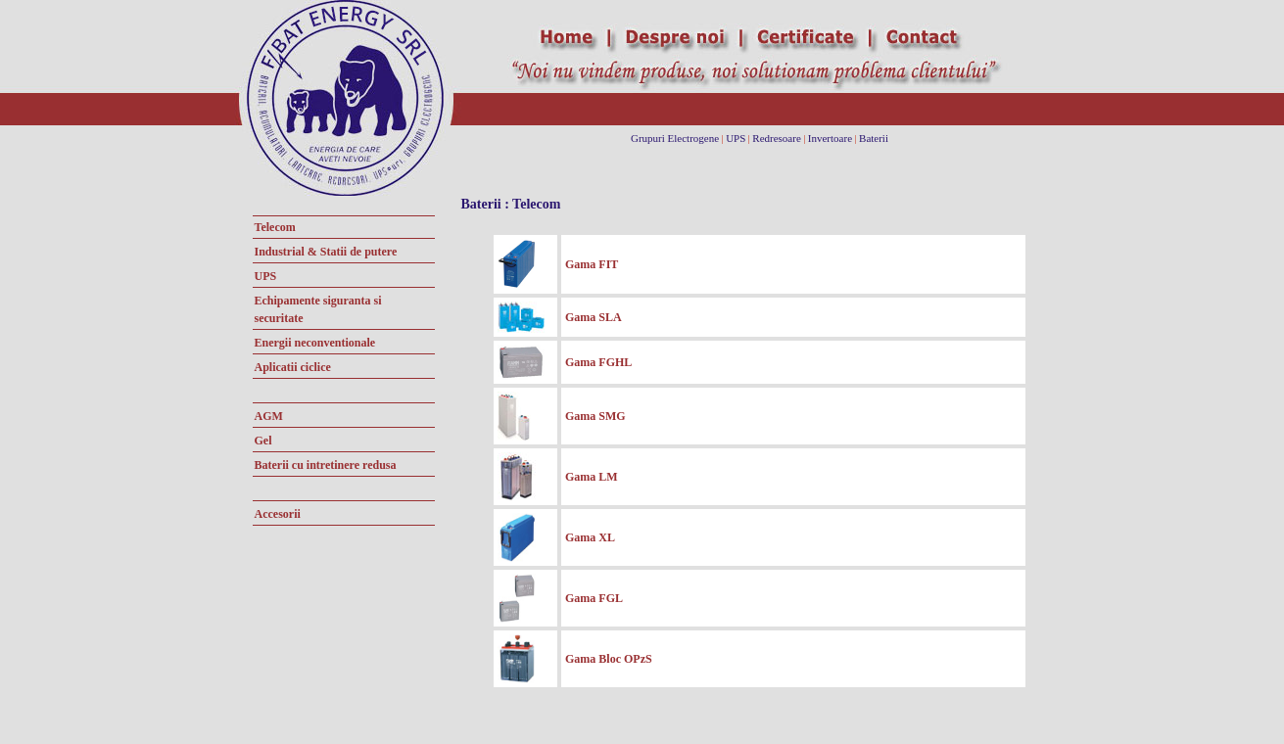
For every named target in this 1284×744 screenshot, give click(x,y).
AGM (269, 416)
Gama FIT (591, 264)
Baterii (873, 138)
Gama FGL (594, 598)
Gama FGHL (598, 362)
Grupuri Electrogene (675, 138)
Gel (263, 440)
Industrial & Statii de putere (326, 251)
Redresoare (776, 138)
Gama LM (591, 477)
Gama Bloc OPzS (608, 659)
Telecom (275, 227)
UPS (735, 138)
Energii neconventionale (315, 342)
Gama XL (590, 537)
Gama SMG (595, 416)
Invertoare (830, 138)
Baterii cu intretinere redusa (326, 465)
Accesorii (278, 514)
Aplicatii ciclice (293, 367)
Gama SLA (593, 317)
